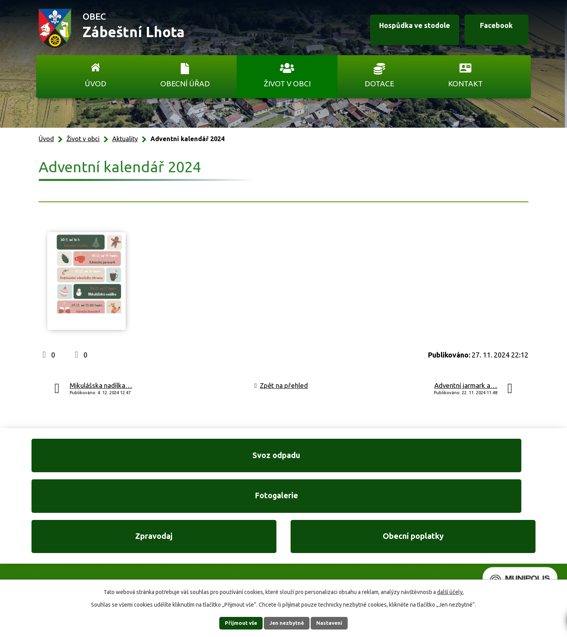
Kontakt (465, 83)
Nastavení (334, 623)
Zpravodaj (349, 459)
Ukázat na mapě (386, 552)
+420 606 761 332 (200, 535)
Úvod (95, 83)
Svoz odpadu (86, 459)
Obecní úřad (185, 83)
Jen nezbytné (287, 623)
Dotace (379, 83)
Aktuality (125, 138)
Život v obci (287, 83)
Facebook (491, 29)
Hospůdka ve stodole (403, 29)
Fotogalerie (218, 459)
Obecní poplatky (480, 459)
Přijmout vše (236, 623)
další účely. (450, 592)
